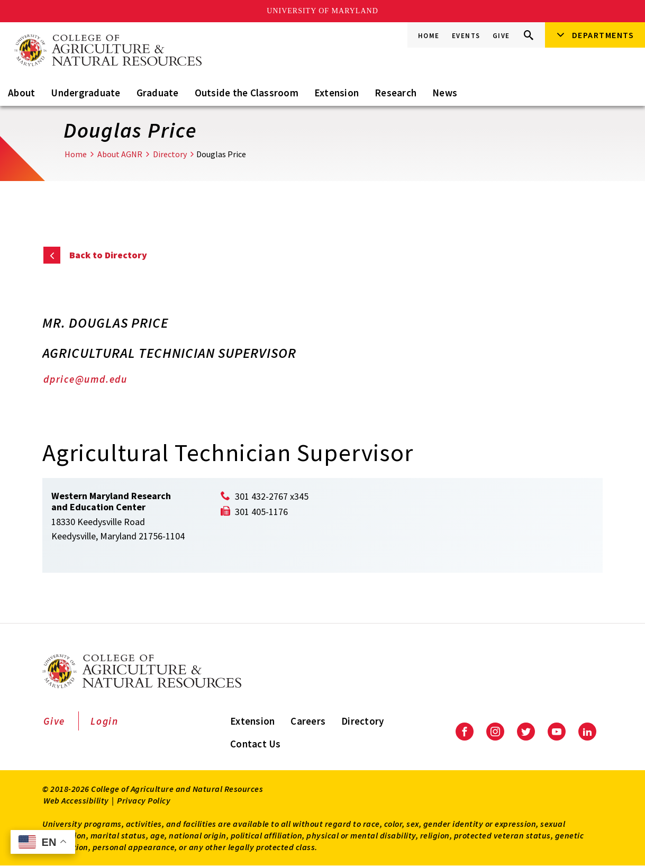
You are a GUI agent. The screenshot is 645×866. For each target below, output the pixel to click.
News (444, 92)
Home (429, 35)
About (21, 92)
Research (395, 92)
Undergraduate (85, 92)
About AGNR (119, 154)
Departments (603, 35)
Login (104, 721)
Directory (170, 154)
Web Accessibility (76, 800)
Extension (336, 92)
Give (501, 35)
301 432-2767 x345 (271, 496)
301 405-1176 (261, 512)
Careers (307, 721)
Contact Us (255, 743)
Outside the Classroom (246, 92)
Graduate (158, 92)
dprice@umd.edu (85, 379)
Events (466, 35)
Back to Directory (108, 255)
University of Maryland (322, 11)
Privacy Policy (143, 800)
